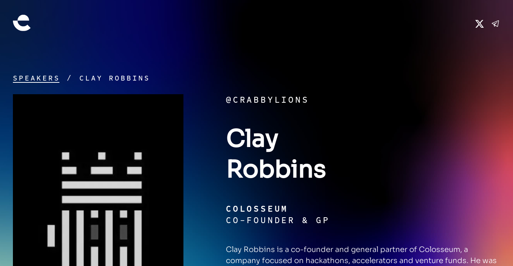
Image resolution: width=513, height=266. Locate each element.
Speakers (36, 78)
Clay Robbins (114, 78)
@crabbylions (267, 99)
